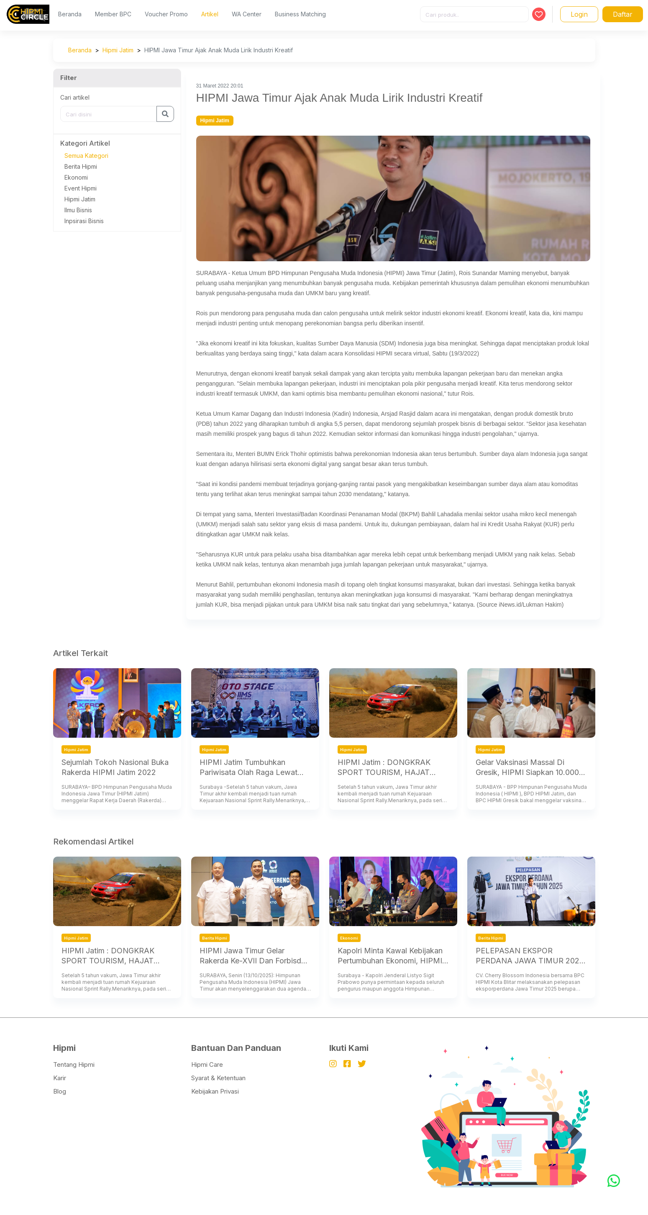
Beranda (70, 14)
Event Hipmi (80, 188)
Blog (59, 1091)
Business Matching (300, 14)
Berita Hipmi (80, 166)
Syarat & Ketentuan (218, 1078)
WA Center (246, 14)
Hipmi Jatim (117, 50)
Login (579, 14)
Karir (59, 1078)
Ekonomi (76, 177)
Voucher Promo (166, 14)
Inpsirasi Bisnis (84, 220)
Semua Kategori (86, 155)
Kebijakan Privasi (215, 1091)
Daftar (623, 14)
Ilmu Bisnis (78, 210)
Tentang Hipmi (74, 1064)
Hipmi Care (207, 1064)
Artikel (209, 14)
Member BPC (113, 14)
